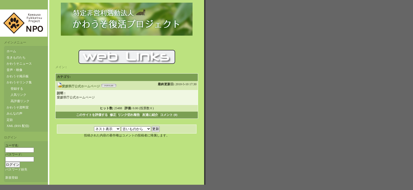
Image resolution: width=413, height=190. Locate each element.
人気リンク (18, 95)
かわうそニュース (19, 63)
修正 (113, 115)
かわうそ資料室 (18, 107)
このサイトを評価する (92, 115)
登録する (17, 89)
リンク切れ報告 (129, 115)
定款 (10, 120)
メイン (60, 67)
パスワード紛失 (16, 169)
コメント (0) (168, 115)
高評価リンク (20, 101)
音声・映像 (14, 70)
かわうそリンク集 (19, 82)
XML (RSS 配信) (18, 126)
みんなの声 (14, 113)
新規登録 (11, 177)
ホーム (11, 51)
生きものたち (16, 57)
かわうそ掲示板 (18, 76)
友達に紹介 (150, 115)
